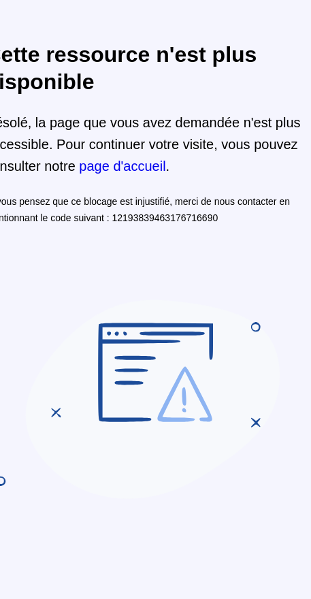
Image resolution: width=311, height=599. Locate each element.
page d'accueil (122, 166)
